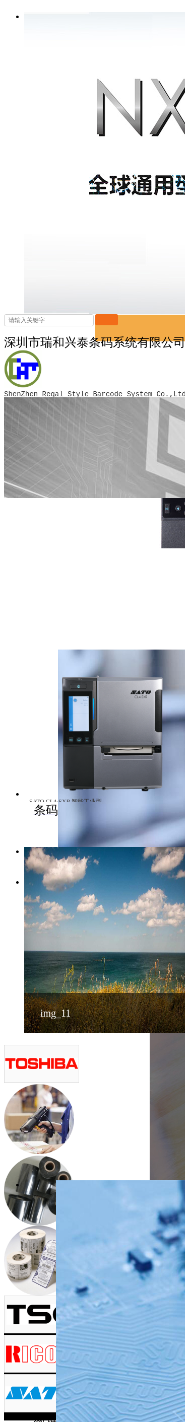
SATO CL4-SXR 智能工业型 (65, 801)
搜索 (106, 319)
